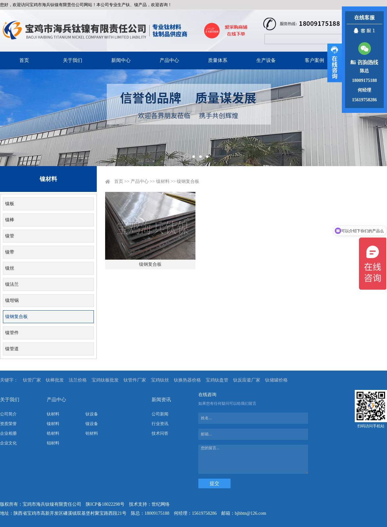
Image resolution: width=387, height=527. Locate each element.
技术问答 (160, 433)
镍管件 (12, 332)
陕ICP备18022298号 (105, 504)
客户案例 (314, 60)
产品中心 (169, 60)
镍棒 (9, 219)
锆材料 (53, 433)
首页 (24, 60)
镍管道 (12, 348)
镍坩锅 (12, 300)
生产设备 (266, 60)
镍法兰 (12, 284)
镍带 (9, 252)
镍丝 (9, 268)
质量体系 (217, 60)
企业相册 (8, 433)
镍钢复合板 (16, 316)
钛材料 (53, 414)
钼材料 (53, 443)
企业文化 (8, 443)
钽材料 (91, 433)
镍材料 (163, 181)
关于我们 (72, 60)
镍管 (9, 236)
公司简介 (8, 414)
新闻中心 (121, 60)
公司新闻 (160, 414)
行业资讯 (160, 423)
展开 (334, 63)
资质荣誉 (8, 423)
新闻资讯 (161, 399)
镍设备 (91, 423)
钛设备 (91, 414)
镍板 (9, 203)
